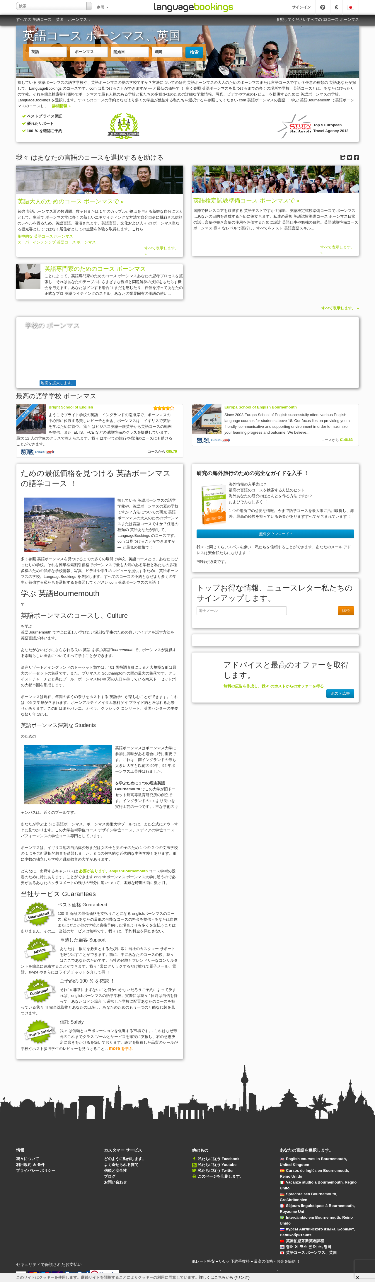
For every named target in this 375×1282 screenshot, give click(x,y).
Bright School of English (71, 407)
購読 (346, 610)
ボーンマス (79, 19)
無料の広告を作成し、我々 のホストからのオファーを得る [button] (274, 686)
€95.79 (171, 452)
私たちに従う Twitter (216, 1170)
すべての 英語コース (34, 19)
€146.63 (346, 440)
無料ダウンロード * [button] (275, 534)
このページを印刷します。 (220, 1176)
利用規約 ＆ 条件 (30, 1164)
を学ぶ (120, 1048)
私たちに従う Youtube (217, 1164)
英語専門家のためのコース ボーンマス (95, 268)
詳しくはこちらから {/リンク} (224, 1277)
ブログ (109, 1176)
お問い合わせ (115, 1182)
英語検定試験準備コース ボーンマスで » (246, 200)
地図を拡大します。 (58, 383)
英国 (60, 19)
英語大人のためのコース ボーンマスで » (71, 201)
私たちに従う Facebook (218, 1159)
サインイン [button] (301, 7)
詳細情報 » (61, 106)
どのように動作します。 (125, 1159)
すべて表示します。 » (161, 251)
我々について (27, 1159)
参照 (102, 7)
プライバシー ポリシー (35, 1170)
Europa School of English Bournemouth (260, 407)
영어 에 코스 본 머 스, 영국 (305, 1246)
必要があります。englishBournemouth (113, 871)
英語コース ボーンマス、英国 (308, 1252)
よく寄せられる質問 (121, 1164)
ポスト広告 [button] (340, 693)
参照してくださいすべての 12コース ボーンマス (317, 19)
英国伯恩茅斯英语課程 (302, 1241)
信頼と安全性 (115, 1170)
